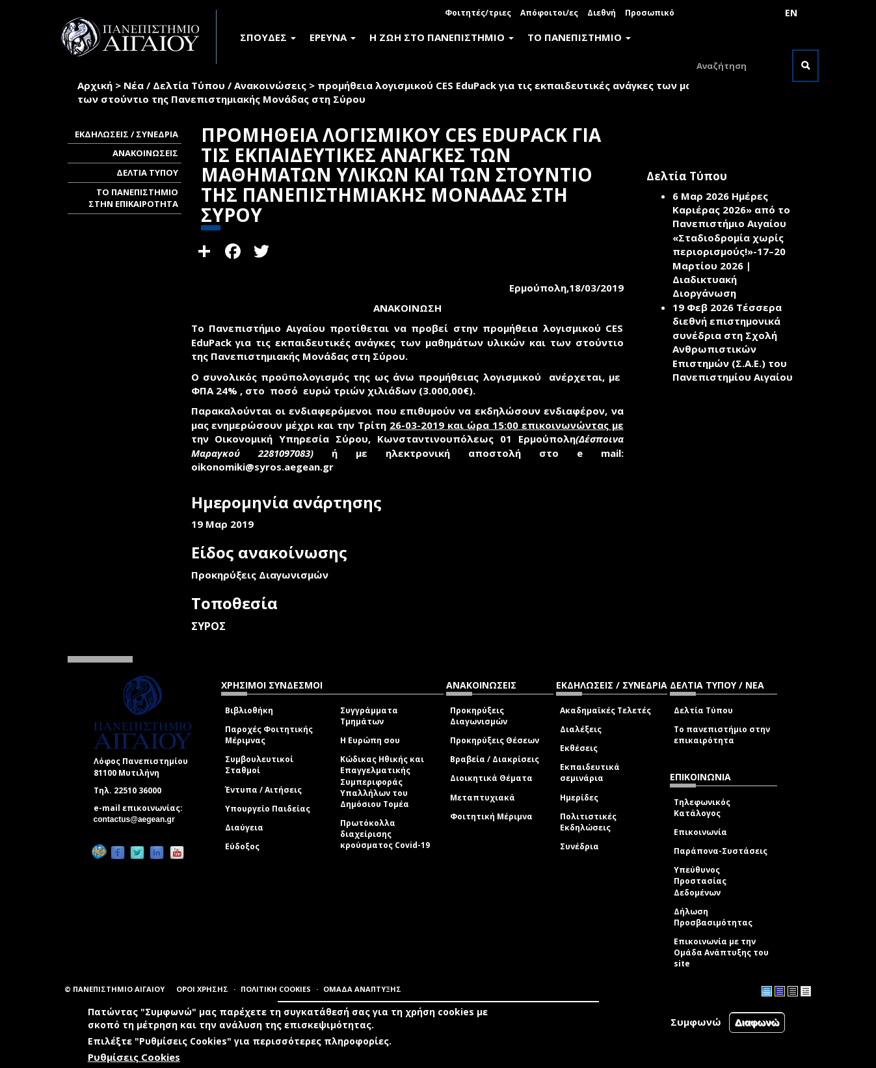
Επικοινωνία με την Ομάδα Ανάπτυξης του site (721, 952)
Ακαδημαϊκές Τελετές (605, 710)
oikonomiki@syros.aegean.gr (266, 466)
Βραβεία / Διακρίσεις (494, 759)
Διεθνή (601, 12)
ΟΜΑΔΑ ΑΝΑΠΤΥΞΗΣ (362, 989)
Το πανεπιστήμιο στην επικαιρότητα (722, 735)
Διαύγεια (244, 827)
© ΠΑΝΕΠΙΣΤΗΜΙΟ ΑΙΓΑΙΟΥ (114, 989)
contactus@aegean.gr (138, 819)
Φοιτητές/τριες (478, 12)
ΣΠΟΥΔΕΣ (268, 37)
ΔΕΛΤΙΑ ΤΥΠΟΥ (147, 172)
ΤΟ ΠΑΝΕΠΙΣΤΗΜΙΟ (579, 37)
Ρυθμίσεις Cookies (134, 1056)
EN (791, 13)
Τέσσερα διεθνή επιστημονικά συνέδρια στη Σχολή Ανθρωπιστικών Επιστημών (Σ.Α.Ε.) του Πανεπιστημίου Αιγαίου (732, 342)
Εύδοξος (242, 846)
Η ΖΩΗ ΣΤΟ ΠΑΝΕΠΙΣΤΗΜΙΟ (441, 37)
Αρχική (95, 85)
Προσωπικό (649, 12)
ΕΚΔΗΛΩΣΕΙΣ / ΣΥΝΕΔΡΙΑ (126, 134)
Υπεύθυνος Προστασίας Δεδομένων (700, 880)
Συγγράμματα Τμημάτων (369, 716)
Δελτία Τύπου (703, 710)
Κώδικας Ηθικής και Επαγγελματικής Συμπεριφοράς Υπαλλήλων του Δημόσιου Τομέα (382, 782)
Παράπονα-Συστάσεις (720, 850)
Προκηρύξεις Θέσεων (494, 740)
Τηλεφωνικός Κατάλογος (702, 808)
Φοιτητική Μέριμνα (491, 816)
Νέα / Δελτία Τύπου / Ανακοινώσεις (215, 85)
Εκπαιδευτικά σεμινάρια (590, 772)
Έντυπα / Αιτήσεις (263, 789)
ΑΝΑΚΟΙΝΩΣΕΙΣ (145, 153)
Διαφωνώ (757, 1022)
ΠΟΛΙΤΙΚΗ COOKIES (276, 989)
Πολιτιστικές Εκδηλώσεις (588, 822)
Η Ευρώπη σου (370, 740)
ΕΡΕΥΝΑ (333, 37)
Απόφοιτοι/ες (549, 12)
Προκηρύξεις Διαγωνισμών (478, 716)
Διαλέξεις (581, 729)
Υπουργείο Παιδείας (267, 808)
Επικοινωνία (700, 832)
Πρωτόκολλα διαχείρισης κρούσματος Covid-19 (385, 834)
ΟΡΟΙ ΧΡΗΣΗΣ (202, 989)
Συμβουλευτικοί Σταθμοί (259, 765)
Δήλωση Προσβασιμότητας (713, 917)
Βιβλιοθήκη (249, 710)
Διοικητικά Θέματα (491, 778)
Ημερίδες (579, 797)
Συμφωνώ (695, 1021)
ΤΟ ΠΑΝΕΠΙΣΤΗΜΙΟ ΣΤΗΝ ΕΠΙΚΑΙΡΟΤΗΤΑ (133, 198)
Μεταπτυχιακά (482, 797)
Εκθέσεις (579, 748)
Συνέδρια (579, 846)
